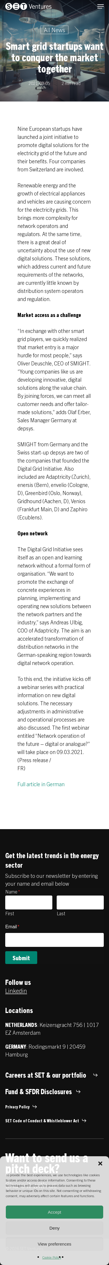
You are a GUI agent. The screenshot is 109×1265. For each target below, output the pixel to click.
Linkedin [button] (16, 990)
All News (54, 29)
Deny (54, 1228)
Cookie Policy (51, 1257)
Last (61, 913)
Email (12, 926)
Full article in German (41, 784)
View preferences (55, 1244)
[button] (100, 1163)
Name (12, 891)
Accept (54, 1212)
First (9, 913)
